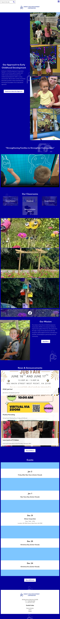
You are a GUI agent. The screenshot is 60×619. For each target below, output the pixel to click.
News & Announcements (30, 367)
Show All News (30, 450)
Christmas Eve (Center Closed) (30, 566)
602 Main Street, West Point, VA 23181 (30, 599)
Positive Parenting (9, 415)
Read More (46, 341)
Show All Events (30, 580)
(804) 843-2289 (31, 601)
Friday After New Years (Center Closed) (30, 475)
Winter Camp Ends (30, 519)
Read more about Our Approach (13, 91)
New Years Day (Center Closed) (30, 497)
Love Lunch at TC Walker (11, 440)
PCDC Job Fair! (8, 389)
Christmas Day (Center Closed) (30, 545)
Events (30, 459)
